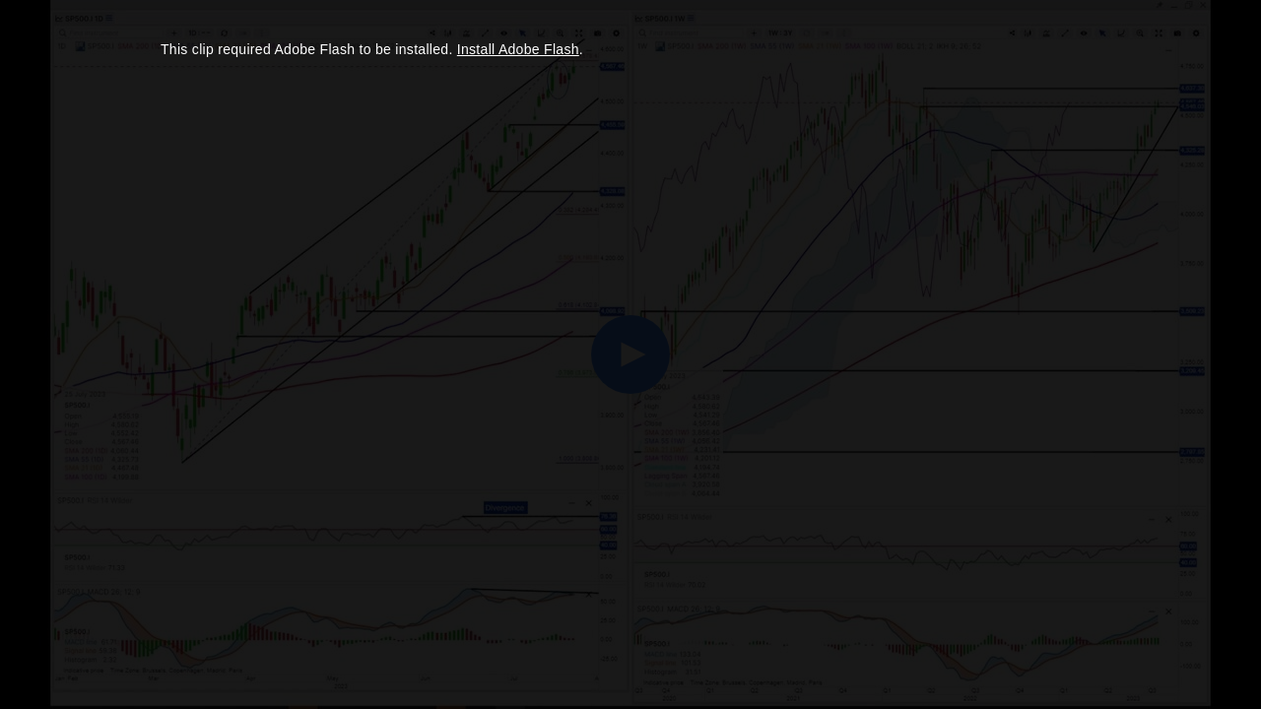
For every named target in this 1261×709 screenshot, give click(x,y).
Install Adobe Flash (518, 49)
